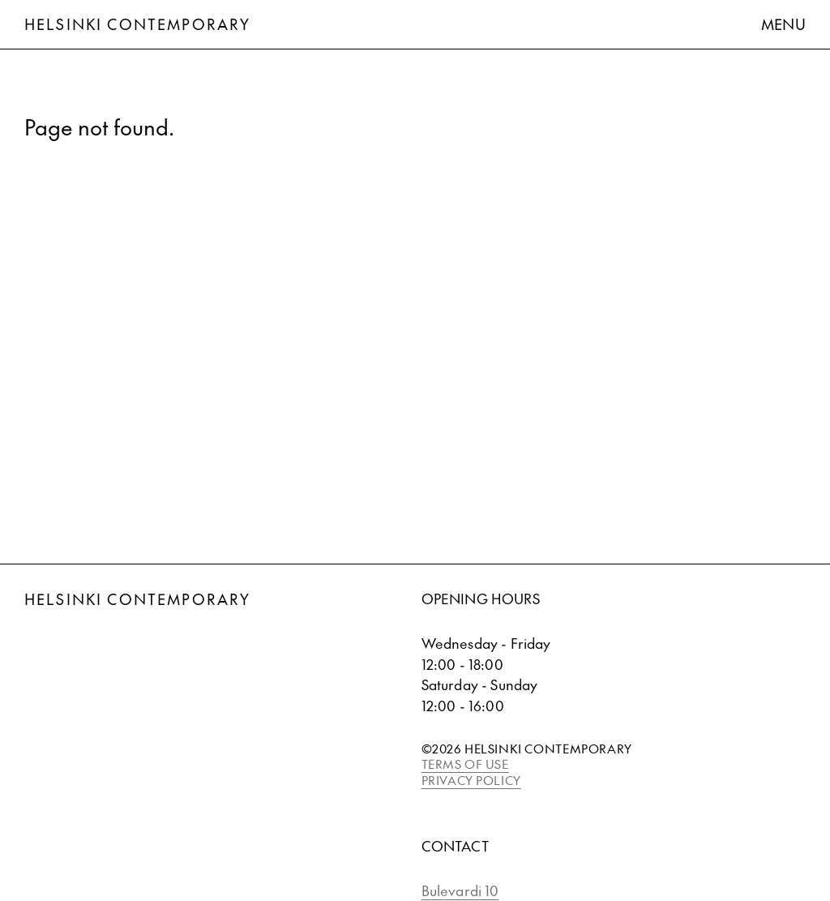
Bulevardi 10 (460, 890)
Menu (783, 24)
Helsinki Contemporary (137, 24)
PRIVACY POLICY (471, 779)
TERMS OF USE (465, 763)
